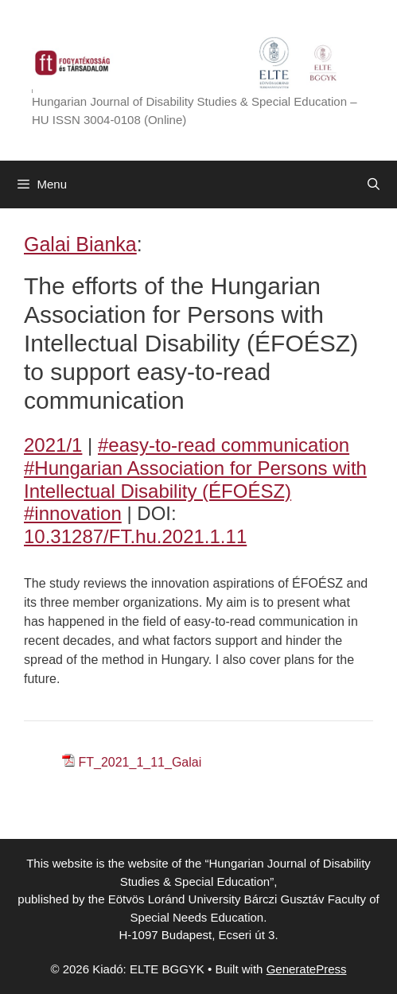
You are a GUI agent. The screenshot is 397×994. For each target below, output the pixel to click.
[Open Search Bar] (373, 184)
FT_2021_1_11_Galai (139, 762)
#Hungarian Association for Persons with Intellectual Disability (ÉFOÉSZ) (195, 479)
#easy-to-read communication (223, 445)
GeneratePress (307, 969)
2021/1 (53, 445)
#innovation (73, 513)
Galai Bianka (80, 244)
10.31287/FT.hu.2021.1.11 (135, 536)
